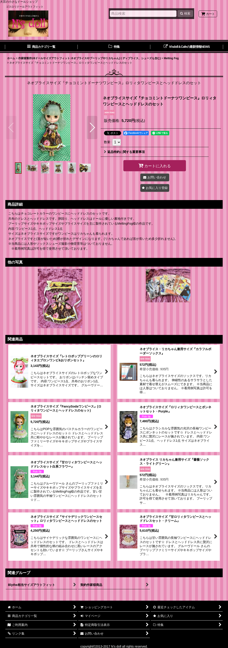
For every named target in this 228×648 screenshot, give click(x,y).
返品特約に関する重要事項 (124, 152)
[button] (11, 127)
